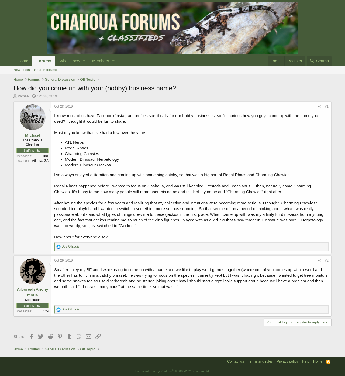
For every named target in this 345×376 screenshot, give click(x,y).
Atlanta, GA (40, 161)
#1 (327, 106)
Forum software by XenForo (172, 371)
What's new (69, 61)
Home (23, 61)
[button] (84, 61)
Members (100, 61)
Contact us (235, 361)
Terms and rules (260, 361)
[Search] (319, 61)
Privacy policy (287, 361)
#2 (327, 260)
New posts (21, 70)
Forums (43, 61)
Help (305, 361)
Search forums (45, 70)
